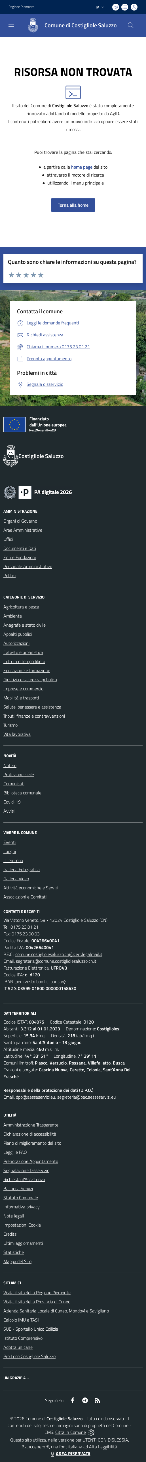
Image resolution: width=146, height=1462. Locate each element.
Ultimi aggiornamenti (23, 1243)
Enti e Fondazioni (19, 557)
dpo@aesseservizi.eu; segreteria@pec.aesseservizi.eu (66, 1097)
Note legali (13, 1215)
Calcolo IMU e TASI (21, 1319)
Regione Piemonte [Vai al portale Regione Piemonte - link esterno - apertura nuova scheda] (21, 6)
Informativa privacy (21, 1206)
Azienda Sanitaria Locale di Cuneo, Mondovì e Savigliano (56, 1310)
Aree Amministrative (22, 530)
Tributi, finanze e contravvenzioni (34, 716)
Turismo (10, 725)
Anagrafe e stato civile (24, 625)
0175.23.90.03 (26, 933)
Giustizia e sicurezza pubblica (30, 679)
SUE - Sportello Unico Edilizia (30, 1329)
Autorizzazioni (16, 643)
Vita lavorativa (17, 734)
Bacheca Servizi (18, 1188)
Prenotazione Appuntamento (30, 1161)
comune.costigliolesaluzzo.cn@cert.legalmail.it (58, 954)
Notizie (9, 765)
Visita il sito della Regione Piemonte (37, 1292)
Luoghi (9, 851)
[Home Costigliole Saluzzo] (69, 25)
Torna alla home (73, 205)
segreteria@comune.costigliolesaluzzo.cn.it (56, 961)
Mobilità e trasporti (21, 697)
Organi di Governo (20, 520)
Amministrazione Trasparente (30, 1124)
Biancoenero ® (35, 1446)
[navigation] (11, 24)
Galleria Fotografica (21, 869)
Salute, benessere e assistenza (32, 706)
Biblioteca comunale (22, 792)
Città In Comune (70, 1432)
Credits (9, 1234)
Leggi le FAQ (15, 1152)
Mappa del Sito (17, 1261)
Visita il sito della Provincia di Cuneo (36, 1301)
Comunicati (13, 783)
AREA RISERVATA (69, 1453)
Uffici (8, 539)
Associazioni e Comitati (24, 896)
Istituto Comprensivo (23, 1338)
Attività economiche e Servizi (30, 887)
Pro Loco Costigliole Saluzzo (29, 1356)
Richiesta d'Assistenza (24, 1179)
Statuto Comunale (20, 1197)
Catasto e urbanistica (23, 652)
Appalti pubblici (17, 634)
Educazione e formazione (26, 670)
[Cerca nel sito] (130, 25)
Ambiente (12, 615)
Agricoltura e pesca (21, 606)
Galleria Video (16, 878)
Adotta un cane (18, 1347)
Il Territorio (13, 860)
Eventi (9, 842)
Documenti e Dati (19, 548)
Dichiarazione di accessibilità (29, 1133)
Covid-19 (12, 801)
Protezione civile (18, 774)
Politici (9, 575)
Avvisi (8, 810)
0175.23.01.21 (24, 926)
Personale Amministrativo (27, 566)
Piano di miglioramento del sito (32, 1143)
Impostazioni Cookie (22, 1224)
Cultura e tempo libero (24, 661)
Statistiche (13, 1252)
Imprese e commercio (23, 688)
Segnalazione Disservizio (26, 1170)
